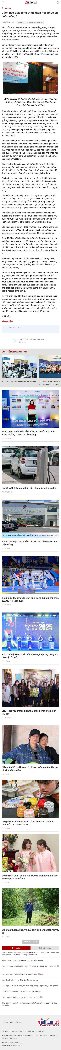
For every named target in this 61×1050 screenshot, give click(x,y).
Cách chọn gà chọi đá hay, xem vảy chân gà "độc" (21, 997)
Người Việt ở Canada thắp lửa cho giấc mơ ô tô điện (29, 488)
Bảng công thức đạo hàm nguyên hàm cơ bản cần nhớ (22, 960)
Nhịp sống (6, 438)
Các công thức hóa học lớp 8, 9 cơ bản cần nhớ (19, 974)
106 (40, 974)
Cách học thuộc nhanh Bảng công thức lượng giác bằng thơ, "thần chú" (29, 966)
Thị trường (7, 492)
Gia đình (5, 774)
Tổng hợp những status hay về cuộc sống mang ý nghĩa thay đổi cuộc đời (30, 986)
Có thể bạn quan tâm (14, 352)
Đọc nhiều (16, 948)
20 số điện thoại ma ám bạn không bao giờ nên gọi (21, 991)
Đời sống (8, 8)
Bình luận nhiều (45, 948)
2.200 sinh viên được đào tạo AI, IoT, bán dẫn (19, 382)
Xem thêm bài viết (30, 942)
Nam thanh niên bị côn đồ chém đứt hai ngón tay (20, 980)
